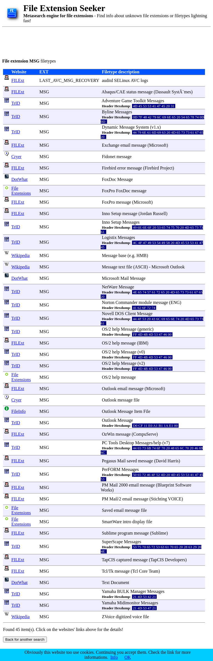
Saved (107, 510)
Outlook (177, 267)
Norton (108, 302)
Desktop (126, 442)
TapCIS (108, 559)
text (121, 267)
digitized (123, 616)
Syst (175, 91)
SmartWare (112, 521)
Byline (108, 111)
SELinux (122, 80)
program (125, 533)
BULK (123, 591)
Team (153, 571)
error (121, 168)
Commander (127, 302)
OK (128, 657)
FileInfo (18, 411)
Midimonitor (128, 602)
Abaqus (108, 91)
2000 (123, 485)
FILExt (17, 80)
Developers (175, 559)
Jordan (146, 213)
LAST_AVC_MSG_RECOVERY (69, 80)
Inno (106, 213)
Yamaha (109, 591)
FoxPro (108, 190)
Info (114, 657)
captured (124, 559)
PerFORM (111, 469)
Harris (173, 460)
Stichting (159, 499)
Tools (113, 442)
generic (145, 329)
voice (137, 616)
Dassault (163, 91)
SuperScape (112, 541)
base (122, 255)
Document (120, 582)
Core (143, 571)
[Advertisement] (103, 41)
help (116, 329)
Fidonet (108, 156)
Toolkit (139, 100)
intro (127, 521)
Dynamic (110, 127)
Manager (138, 591)
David (161, 460)
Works (106, 490)
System (142, 127)
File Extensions (21, 191)
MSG (44, 91)
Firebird (109, 168)
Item (138, 411)
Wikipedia (20, 255)
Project (166, 168)
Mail (124, 278)
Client (130, 313)
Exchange (110, 145)
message (145, 91)
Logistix (109, 237)
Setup (116, 213)
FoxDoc (109, 179)
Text (106, 582)
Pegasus (109, 460)
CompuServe (144, 434)
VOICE (175, 499)
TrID (15, 103)
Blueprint (166, 485)
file (129, 267)
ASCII (140, 267)
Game (126, 100)
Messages (155, 100)
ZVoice (108, 616)
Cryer (16, 156)
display (138, 521)
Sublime (109, 533)
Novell (108, 313)
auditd (107, 80)
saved (132, 460)
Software (183, 485)
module (145, 302)
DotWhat (19, 179)
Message (127, 127)
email (125, 145)
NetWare (109, 287)
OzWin (108, 434)
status (131, 91)
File (146, 411)
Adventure (111, 100)
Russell (159, 213)
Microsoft (157, 145)
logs (144, 80)
